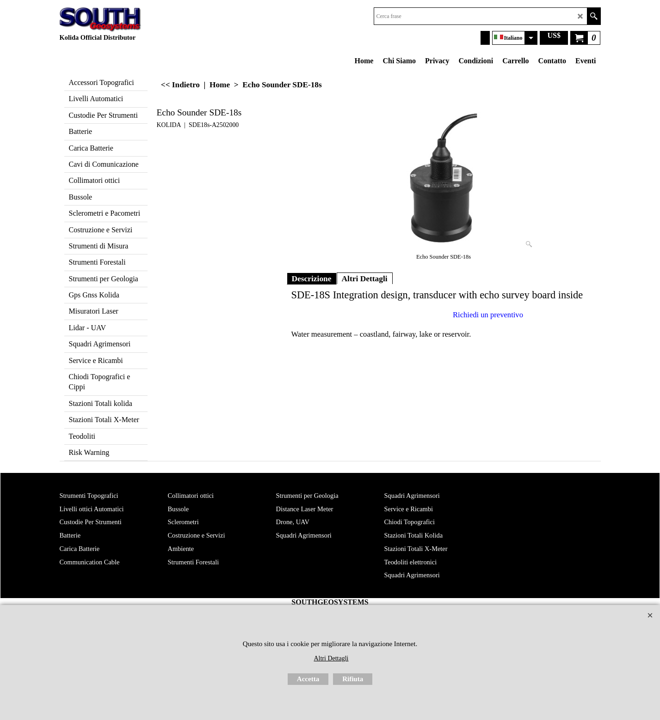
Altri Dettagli (365, 278)
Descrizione (312, 278)
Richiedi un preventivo (488, 314)
